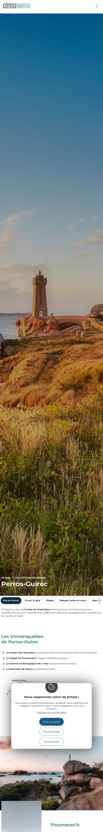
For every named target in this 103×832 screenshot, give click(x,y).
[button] (100, 600)
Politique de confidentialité (51, 712)
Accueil (6, 578)
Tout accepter (51, 721)
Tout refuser (51, 741)
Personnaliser (51, 731)
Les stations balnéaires (30, 578)
